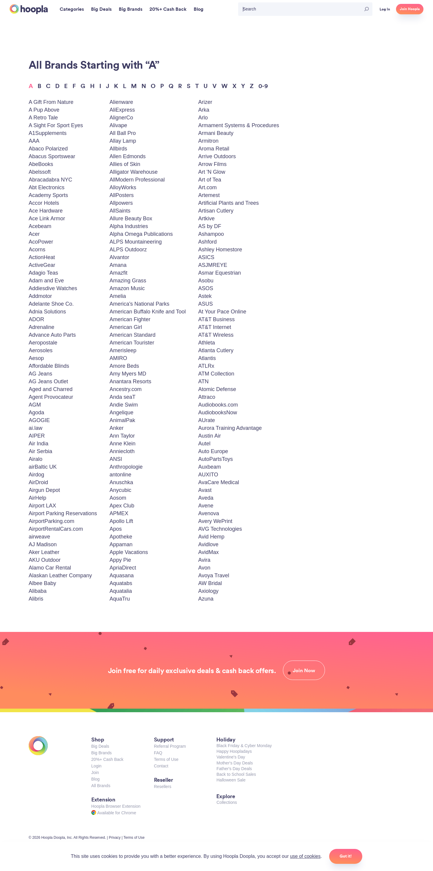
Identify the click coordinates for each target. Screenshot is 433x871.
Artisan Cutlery (215, 211)
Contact (161, 766)
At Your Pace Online (222, 312)
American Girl (126, 327)
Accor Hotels (44, 203)
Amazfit (118, 273)
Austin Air (209, 436)
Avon (204, 568)
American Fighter (130, 319)
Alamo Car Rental (50, 568)
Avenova (208, 513)
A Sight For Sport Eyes (56, 125)
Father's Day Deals (234, 768)
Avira (204, 560)
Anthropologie (126, 467)
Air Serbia (40, 451)
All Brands (100, 785)
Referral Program (170, 746)
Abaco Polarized (48, 149)
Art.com (207, 187)
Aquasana (122, 575)
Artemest (209, 195)
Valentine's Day (230, 757)
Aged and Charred (51, 389)
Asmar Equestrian (219, 273)
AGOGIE (39, 420)
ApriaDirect (123, 568)
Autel (204, 444)
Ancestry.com (126, 389)
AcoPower (41, 242)
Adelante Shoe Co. (51, 304)
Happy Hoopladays (234, 751)
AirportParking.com (51, 521)
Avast (205, 490)
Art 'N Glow (211, 172)
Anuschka (121, 482)
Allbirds (118, 149)
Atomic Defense (217, 389)
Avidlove (208, 544)
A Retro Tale (43, 118)
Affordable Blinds (49, 366)
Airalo (35, 459)
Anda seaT (122, 397)
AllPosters (122, 195)
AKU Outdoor (45, 560)
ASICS (206, 257)
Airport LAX (42, 506)
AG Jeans (40, 374)
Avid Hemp (211, 537)
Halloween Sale (230, 780)
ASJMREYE (212, 265)
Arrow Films (212, 164)
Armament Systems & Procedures (238, 125)
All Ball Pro (123, 133)
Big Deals (100, 746)
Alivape (118, 125)
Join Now (304, 670)
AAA (34, 141)
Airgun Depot (44, 490)
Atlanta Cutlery (215, 350)
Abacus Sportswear (52, 156)
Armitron (208, 141)
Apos (116, 529)
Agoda (36, 413)
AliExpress (122, 110)
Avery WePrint (215, 521)
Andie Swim (124, 405)
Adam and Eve (46, 281)
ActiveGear (42, 265)
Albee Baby (42, 583)
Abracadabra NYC (50, 180)
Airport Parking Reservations (63, 513)
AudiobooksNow (217, 413)
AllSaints (120, 211)
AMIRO (118, 358)
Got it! (346, 856)
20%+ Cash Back (107, 759)
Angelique (121, 413)
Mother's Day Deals (234, 763)
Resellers (162, 786)
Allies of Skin (125, 164)
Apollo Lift (121, 521)
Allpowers (121, 203)
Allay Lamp (123, 141)
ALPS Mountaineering (136, 242)
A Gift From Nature (51, 102)
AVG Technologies (220, 529)
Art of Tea (209, 180)
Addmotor (40, 296)
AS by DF (209, 226)
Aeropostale (43, 343)
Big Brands (101, 752)
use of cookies (305, 856)
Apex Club (122, 506)
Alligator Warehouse (134, 172)
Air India (38, 444)
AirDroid (38, 482)
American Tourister (132, 343)
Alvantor (119, 257)
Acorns (37, 250)
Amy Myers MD (128, 374)
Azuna (205, 599)
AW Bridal (210, 583)
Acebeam (40, 226)
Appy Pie (120, 560)
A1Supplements (48, 133)
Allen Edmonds (128, 156)
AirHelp (37, 498)
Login (96, 766)
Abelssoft (40, 172)
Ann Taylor (122, 436)
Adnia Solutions (47, 312)
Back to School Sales (236, 774)
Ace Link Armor (47, 218)
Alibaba (38, 591)
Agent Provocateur (51, 397)
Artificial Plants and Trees (228, 203)
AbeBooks (41, 164)
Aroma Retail (213, 149)
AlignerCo (121, 118)
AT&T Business (216, 319)
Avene (205, 506)
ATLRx (206, 366)
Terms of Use (166, 759)
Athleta (206, 343)
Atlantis (207, 358)
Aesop (36, 358)
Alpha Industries (129, 226)
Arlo (203, 118)
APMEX (119, 513)
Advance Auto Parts (52, 335)
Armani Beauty (215, 133)
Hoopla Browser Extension (116, 806)
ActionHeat (42, 257)
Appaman (121, 544)
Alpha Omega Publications (141, 234)
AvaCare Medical (218, 482)
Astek (205, 296)
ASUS (205, 304)
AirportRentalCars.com (56, 529)
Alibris (36, 599)
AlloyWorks (123, 187)
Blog (95, 779)
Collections (226, 802)
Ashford (207, 242)
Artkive (206, 218)
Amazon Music (127, 288)
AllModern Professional (137, 180)
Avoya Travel (213, 575)
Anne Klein (122, 444)
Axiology (208, 591)
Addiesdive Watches (53, 288)
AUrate (206, 420)
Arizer (205, 102)
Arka (203, 110)
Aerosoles (41, 350)
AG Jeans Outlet (48, 381)
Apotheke (121, 537)
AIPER (37, 436)
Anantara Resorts (130, 381)
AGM (35, 405)
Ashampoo (211, 234)
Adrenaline (41, 327)
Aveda (205, 498)
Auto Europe (213, 451)
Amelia (118, 296)
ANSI (116, 459)
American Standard (132, 335)
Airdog (36, 475)
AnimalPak (122, 420)
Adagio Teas (43, 273)
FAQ (158, 752)
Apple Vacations (129, 552)
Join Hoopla (410, 9)
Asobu (205, 281)
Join (95, 772)
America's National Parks (139, 304)
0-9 (263, 86)
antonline (120, 475)
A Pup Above (44, 110)
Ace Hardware (46, 211)
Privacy (115, 837)
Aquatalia (121, 591)
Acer (34, 234)
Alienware (121, 102)
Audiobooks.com (218, 405)
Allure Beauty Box (131, 218)
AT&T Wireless (215, 335)
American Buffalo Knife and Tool (148, 312)
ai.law (35, 428)
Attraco (206, 397)
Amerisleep (123, 350)
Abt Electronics (46, 187)
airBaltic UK (43, 467)
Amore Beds (124, 366)
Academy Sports (48, 195)
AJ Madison (43, 544)
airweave (39, 537)
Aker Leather (44, 552)
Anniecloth (122, 451)
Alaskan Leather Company (60, 575)
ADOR (36, 319)
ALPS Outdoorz (128, 250)
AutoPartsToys (215, 459)
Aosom (118, 498)
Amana (118, 265)
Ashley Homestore (220, 250)
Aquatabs (121, 583)
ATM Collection (216, 374)
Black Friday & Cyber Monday (244, 745)
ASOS (205, 288)
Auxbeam (209, 467)
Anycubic (120, 490)
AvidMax (208, 552)
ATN (203, 381)
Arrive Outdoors (217, 156)
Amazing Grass (128, 281)
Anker (117, 428)
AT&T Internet (214, 327)
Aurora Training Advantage (230, 428)
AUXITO (208, 475)
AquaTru (120, 599)
